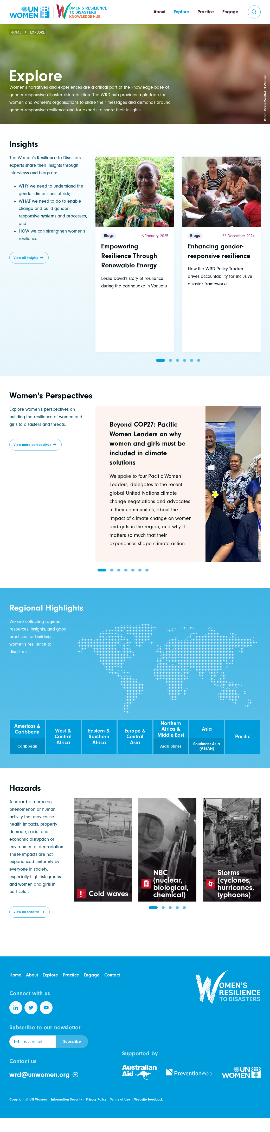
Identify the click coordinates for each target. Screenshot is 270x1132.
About (159, 12)
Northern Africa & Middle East (170, 729)
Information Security (66, 1099)
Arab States (171, 746)
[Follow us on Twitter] (30, 1007)
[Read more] (134, 254)
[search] (254, 11)
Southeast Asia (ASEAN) (206, 746)
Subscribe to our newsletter (45, 1027)
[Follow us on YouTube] (46, 1007)
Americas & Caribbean (27, 729)
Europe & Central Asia (135, 736)
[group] (178, 484)
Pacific (242, 736)
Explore (181, 12)
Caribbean (27, 746)
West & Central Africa (63, 736)
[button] (160, 360)
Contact (112, 975)
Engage (230, 12)
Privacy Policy (96, 1099)
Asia (207, 729)
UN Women (38, 1099)
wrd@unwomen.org (44, 1074)
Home (15, 32)
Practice (205, 12)
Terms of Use (120, 1099)
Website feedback (148, 1099)
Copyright (16, 1099)
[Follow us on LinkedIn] (15, 1007)
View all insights (26, 258)
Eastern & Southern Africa (99, 736)
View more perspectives (32, 445)
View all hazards (26, 912)
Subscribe (72, 1041)
